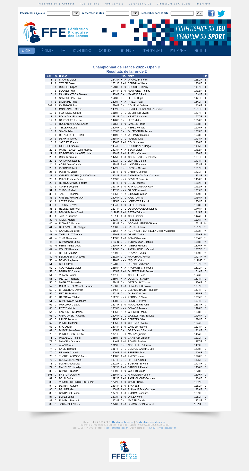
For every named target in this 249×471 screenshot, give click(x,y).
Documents (127, 50)
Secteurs (105, 50)
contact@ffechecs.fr (117, 427)
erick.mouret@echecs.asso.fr (160, 427)
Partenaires (178, 50)
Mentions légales (123, 422)
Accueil (27, 50)
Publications (90, 3)
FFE (63, 50)
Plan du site (47, 3)
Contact (68, 3)
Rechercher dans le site (155, 13)
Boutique (200, 50)
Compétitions (82, 50)
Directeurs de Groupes (174, 3)
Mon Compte (114, 3)
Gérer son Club (140, 3)
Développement (152, 50)
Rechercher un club (92, 13)
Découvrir (46, 50)
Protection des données (151, 422)
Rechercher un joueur (32, 13)
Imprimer (203, 3)
